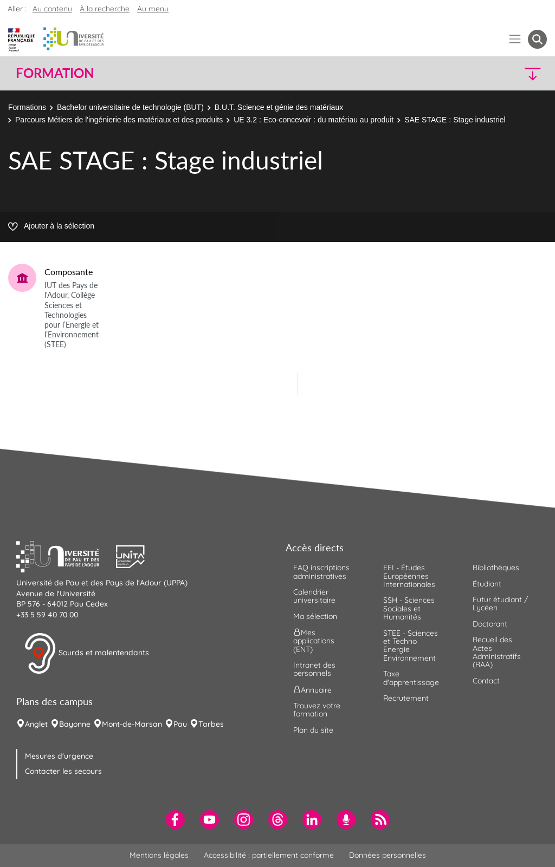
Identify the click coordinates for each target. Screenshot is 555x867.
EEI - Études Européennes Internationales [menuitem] (409, 576)
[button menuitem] (537, 39)
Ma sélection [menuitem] (315, 616)
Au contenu (52, 9)
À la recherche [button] (105, 9)
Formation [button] (55, 73)
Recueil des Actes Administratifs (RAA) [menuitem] (497, 652)
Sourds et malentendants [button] (86, 653)
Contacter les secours (63, 771)
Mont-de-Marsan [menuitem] (132, 724)
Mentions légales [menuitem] (159, 855)
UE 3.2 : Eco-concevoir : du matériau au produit (313, 119)
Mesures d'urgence (59, 756)
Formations (27, 107)
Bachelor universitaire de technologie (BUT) (130, 107)
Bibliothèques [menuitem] (496, 567)
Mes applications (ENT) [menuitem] (313, 641)
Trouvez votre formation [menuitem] (316, 710)
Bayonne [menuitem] (75, 724)
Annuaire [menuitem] (312, 689)
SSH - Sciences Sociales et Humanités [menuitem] (409, 608)
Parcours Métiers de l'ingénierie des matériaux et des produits (119, 119)
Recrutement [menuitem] (406, 698)
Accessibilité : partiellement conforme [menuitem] (269, 855)
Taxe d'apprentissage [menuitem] (411, 678)
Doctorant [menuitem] (490, 624)
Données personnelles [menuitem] (387, 855)
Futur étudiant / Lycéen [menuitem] (500, 603)
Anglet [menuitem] (36, 724)
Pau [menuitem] (180, 724)
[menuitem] (175, 819)
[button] (482, 73)
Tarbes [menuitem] (211, 724)
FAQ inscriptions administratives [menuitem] (321, 572)
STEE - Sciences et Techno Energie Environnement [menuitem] (410, 645)
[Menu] (515, 39)
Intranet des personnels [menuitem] (314, 669)
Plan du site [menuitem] (313, 730)
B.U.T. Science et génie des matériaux (280, 107)
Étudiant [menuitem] (487, 584)
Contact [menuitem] (486, 681)
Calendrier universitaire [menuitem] (314, 596)
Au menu (153, 9)
